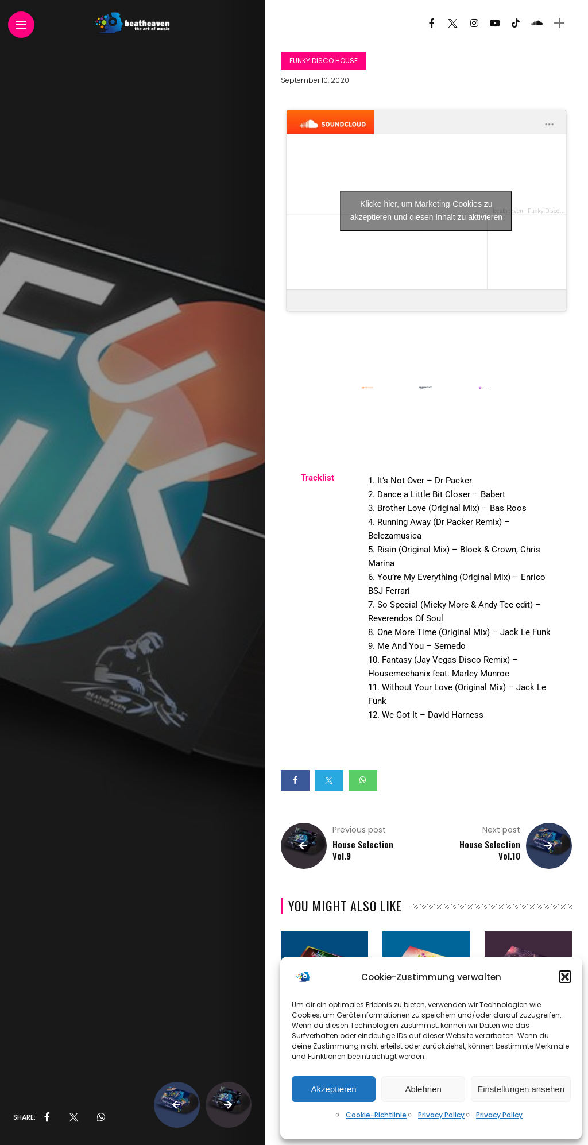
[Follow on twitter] (452, 23)
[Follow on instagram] (474, 23)
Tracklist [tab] (317, 478)
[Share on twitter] (329, 780)
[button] (565, 976)
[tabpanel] (461, 604)
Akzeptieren (333, 1089)
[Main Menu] (21, 25)
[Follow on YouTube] (495, 23)
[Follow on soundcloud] (537, 23)
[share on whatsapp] (101, 1117)
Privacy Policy (441, 1115)
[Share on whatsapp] (363, 780)
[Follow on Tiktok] (516, 23)
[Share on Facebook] (295, 780)
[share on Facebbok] (47, 1117)
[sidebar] (559, 23)
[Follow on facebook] (432, 23)
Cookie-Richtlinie (376, 1115)
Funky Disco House (323, 60)
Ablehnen (423, 1089)
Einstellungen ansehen (520, 1089)
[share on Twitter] (73, 1117)
